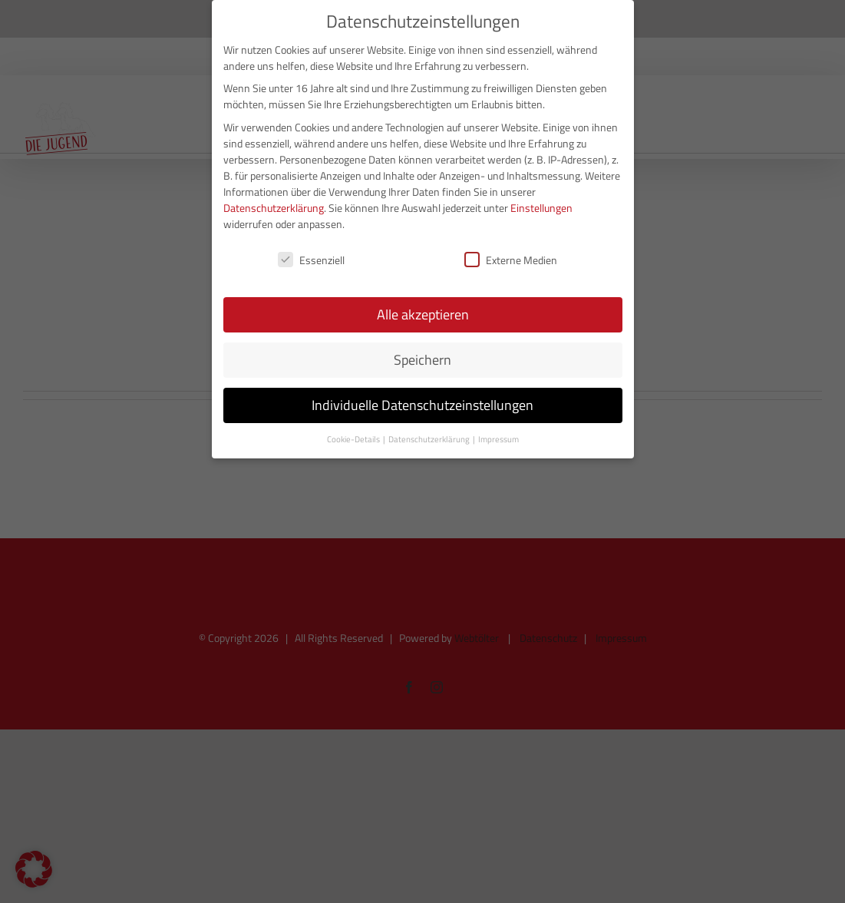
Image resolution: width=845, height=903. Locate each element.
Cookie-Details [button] (354, 438)
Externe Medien (510, 258)
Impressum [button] (498, 438)
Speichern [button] (422, 358)
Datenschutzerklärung (273, 205)
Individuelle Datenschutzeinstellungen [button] (422, 403)
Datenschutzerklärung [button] (429, 438)
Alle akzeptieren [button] (423, 313)
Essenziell (311, 258)
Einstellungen (541, 205)
